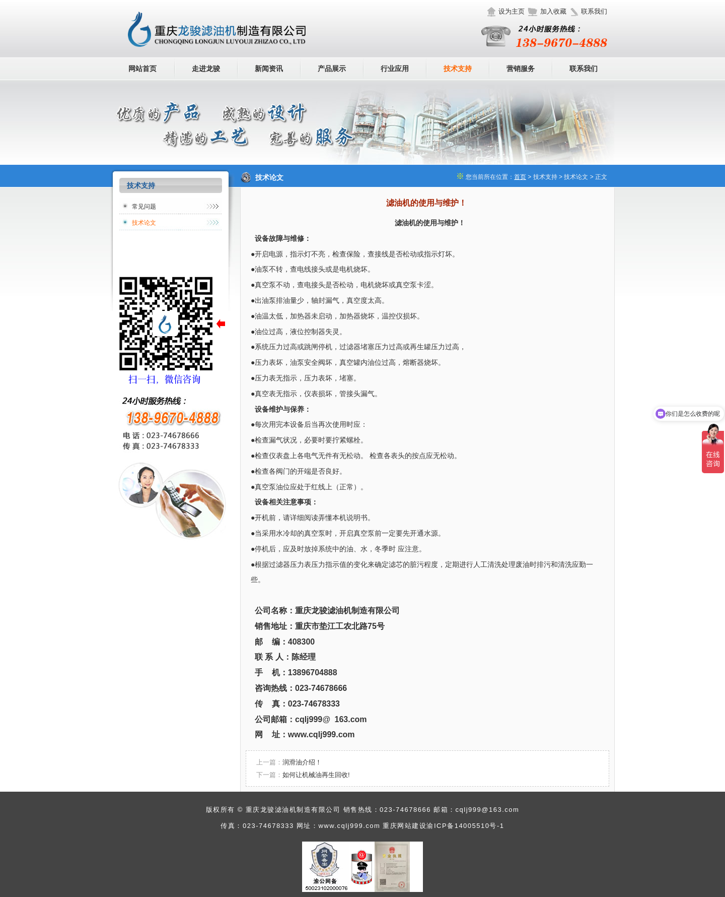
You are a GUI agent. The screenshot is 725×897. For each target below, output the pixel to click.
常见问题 (144, 206)
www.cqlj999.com (349, 825)
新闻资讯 (269, 69)
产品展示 (332, 69)
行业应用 (395, 69)
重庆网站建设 (404, 825)
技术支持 (458, 69)
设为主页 (511, 11)
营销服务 (520, 69)
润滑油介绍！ (302, 762)
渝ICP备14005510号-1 (465, 825)
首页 (520, 176)
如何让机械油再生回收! (316, 775)
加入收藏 (553, 11)
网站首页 (142, 69)
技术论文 (144, 222)
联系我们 (594, 11)
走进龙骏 (206, 69)
